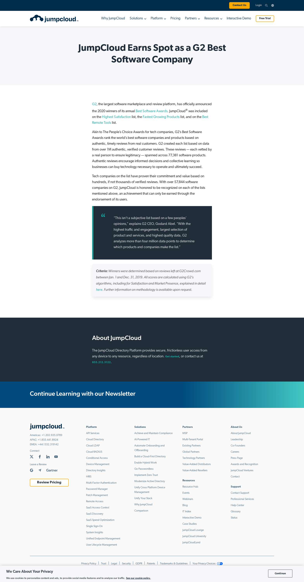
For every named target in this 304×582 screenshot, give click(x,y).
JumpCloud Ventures (242, 470)
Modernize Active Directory (149, 481)
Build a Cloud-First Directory (150, 456)
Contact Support (240, 493)
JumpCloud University (194, 536)
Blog (185, 505)
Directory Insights (95, 470)
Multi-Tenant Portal (192, 439)
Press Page (237, 458)
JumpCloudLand (191, 542)
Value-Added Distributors (196, 464)
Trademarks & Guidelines (174, 563)
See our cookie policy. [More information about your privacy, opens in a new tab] (138, 578)
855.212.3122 (101, 362)
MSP (184, 433)
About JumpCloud (241, 433)
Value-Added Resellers (194, 470)
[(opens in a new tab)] (99, 290)
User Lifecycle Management (101, 544)
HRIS (88, 476)
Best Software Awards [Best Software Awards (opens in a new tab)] (152, 111)
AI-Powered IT (142, 439)
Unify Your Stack (143, 498)
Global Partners (191, 451)
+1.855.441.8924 (48, 439)
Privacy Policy (88, 563)
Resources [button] (211, 18)
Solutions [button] (136, 18)
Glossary (235, 511)
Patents (151, 563)
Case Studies (189, 524)
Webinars (187, 499)
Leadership (237, 439)
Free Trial (265, 18)
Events (186, 493)
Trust (103, 563)
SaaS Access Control (97, 507)
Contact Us (239, 5)
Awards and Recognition (244, 464)
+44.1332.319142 (48, 444)
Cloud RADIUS (94, 451)
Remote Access (94, 501)
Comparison (141, 510)
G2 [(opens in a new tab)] (94, 104)
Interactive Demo (239, 18)
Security (126, 563)
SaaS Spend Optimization (100, 520)
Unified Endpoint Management (103, 538)
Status (234, 517)
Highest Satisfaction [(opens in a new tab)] (116, 117)
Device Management (97, 464)
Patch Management (97, 495)
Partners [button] (191, 18)
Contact (235, 476)
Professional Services (242, 499)
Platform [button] (157, 18)
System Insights (94, 532)
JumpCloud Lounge (193, 530)
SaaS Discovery (94, 513)
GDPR (139, 563)
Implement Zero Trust (146, 475)
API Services (92, 433)
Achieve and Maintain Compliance (153, 433)
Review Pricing (49, 482)
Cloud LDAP (93, 445)
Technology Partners (193, 458)
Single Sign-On (94, 526)
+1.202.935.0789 (52, 435)
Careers (235, 451)
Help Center (237, 505)
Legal (114, 563)
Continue (280, 573)
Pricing (175, 18)
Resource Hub (190, 486)
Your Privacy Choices (208, 563)
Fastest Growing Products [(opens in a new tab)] (161, 117)
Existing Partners (191, 445)
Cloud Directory (95, 439)
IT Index (186, 511)
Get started (172, 356)
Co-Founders (238, 445)
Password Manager (97, 489)
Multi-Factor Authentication (101, 482)
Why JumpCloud (113, 18)
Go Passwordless (144, 469)
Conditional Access (97, 458)
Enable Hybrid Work (145, 462)
